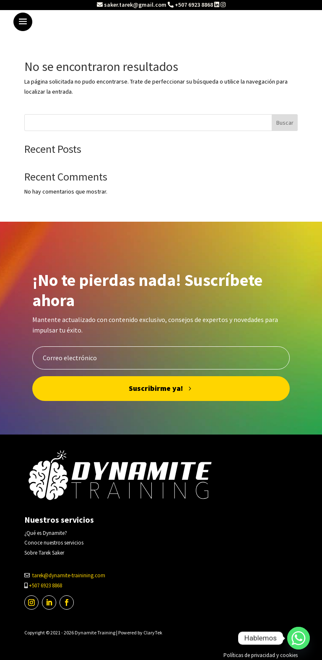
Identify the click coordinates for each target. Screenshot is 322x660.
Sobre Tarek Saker (44, 552)
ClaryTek (152, 632)
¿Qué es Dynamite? (45, 533)
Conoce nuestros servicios (53, 542)
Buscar (284, 122)
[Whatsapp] (298, 638)
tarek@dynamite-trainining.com (68, 575)
